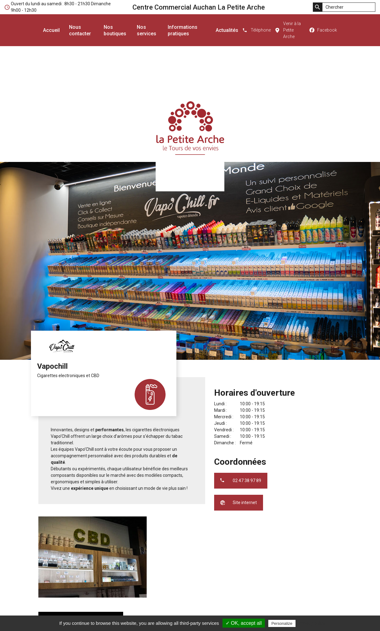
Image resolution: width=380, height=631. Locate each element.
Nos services (146, 30)
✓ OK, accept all (244, 623)
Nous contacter (80, 30)
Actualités (227, 30)
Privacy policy (312, 623)
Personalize (281, 623)
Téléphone (261, 30)
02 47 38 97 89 (247, 480)
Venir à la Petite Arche (292, 30)
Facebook (327, 30)
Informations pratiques (182, 30)
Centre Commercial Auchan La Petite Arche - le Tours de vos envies (190, 128)
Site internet (245, 502)
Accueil (51, 30)
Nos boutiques (115, 30)
